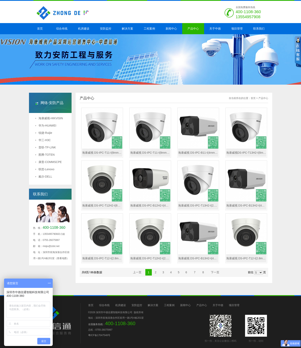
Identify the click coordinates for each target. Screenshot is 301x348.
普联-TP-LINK (45, 147)
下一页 (215, 272)
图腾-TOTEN (45, 154)
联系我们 (259, 28)
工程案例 (149, 28)
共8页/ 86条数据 (93, 272)
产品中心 (193, 28)
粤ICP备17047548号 (99, 335)
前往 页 (257, 272)
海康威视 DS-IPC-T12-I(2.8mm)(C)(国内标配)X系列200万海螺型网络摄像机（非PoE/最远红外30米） (102, 258)
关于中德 (215, 28)
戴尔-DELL (43, 176)
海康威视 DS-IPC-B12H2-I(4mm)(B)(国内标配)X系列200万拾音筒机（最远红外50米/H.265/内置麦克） (150, 205)
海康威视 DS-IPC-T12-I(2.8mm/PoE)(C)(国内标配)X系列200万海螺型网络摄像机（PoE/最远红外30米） (246, 258)
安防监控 (105, 28)
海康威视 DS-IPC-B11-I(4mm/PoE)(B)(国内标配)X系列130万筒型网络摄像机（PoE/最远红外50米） (198, 152)
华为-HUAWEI (45, 125)
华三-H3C (43, 140)
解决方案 (127, 28)
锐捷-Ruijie (43, 132)
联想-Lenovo (45, 169)
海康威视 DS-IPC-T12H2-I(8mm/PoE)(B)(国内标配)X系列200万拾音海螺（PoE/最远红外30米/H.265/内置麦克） (102, 205)
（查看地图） (62, 258)
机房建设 (83, 28)
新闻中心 (171, 28)
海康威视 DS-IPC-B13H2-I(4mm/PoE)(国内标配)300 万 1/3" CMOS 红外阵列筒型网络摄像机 (198, 258)
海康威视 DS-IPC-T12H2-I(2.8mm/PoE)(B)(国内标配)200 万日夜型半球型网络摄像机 (150, 258)
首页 (40, 28)
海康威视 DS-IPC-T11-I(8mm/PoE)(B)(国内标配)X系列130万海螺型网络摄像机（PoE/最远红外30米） (150, 152)
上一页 (137, 272)
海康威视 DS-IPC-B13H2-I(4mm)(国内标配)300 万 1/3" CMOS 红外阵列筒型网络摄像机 (246, 205)
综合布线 (61, 28)
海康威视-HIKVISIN (49, 118)
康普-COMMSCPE (48, 162)
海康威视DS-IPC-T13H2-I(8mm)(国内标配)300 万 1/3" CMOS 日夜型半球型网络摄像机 (246, 152)
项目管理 (237, 28)
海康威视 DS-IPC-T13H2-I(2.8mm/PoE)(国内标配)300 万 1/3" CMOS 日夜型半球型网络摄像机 (198, 205)
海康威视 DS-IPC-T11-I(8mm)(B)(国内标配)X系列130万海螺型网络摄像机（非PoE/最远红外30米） (102, 152)
